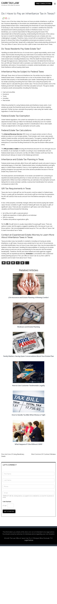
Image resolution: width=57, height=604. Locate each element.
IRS (7, 224)
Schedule (29, 253)
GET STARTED (9, 511)
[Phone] (28, 486)
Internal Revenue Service (13, 134)
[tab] (28, 464)
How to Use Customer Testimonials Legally (28, 385)
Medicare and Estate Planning (28, 327)
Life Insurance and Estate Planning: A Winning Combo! (28, 297)
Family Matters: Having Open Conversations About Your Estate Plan (28, 356)
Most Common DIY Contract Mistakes (43, 454)
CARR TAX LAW (10, 3)
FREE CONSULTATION (43, 4)
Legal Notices (28, 540)
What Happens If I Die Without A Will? (28, 444)
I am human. (7, 501)
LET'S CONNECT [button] (10, 465)
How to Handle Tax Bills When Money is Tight (28, 415)
